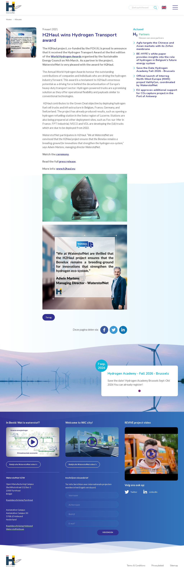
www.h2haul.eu (65, 168)
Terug (48, 317)
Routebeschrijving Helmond (19, 525)
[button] (139, 391)
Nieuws (18, 19)
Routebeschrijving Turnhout (19, 500)
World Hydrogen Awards (66, 56)
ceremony (62, 154)
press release (67, 161)
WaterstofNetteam (15, 529)
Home (9, 19)
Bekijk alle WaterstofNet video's (23, 464)
